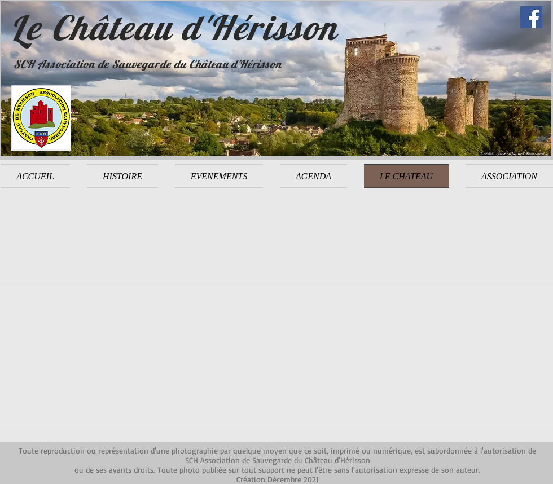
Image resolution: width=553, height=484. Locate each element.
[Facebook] (531, 17)
